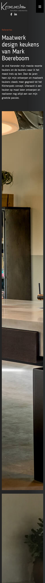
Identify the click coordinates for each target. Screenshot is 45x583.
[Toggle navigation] (39, 6)
